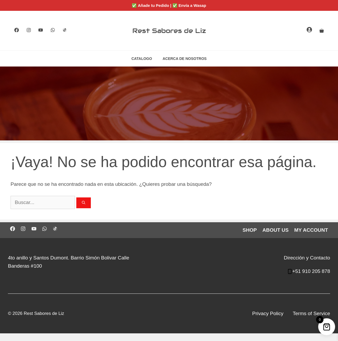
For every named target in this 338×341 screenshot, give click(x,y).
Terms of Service (311, 313)
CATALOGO (142, 58)
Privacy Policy (267, 313)
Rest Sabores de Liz (169, 30)
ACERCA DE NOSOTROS (185, 58)
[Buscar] (83, 203)
